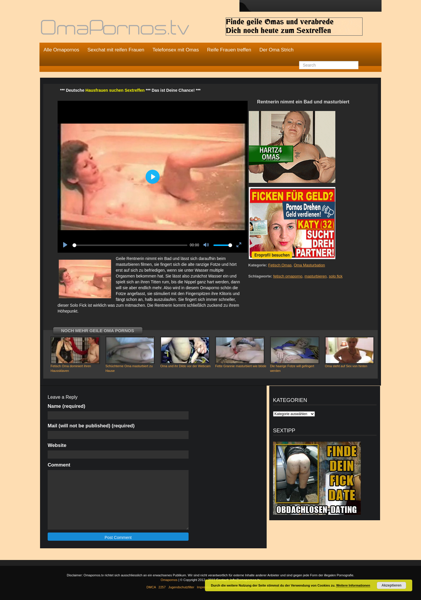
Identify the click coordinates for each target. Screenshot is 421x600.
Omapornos (169, 580)
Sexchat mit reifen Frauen (115, 50)
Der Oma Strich (276, 50)
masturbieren (316, 276)
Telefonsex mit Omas (176, 50)
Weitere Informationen (353, 585)
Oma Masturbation (309, 265)
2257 (161, 587)
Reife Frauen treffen (229, 50)
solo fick (336, 276)
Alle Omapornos (61, 50)
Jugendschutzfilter (181, 587)
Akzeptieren (391, 585)
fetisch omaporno (288, 276)
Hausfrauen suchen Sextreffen (114, 90)
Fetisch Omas (279, 265)
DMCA (151, 587)
